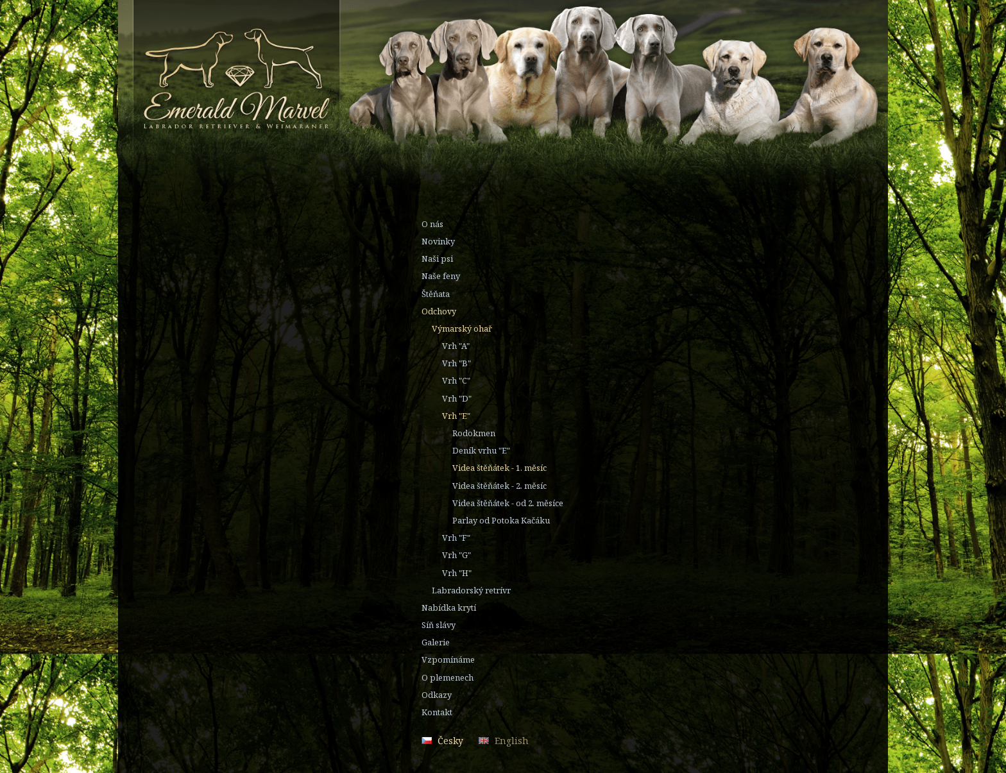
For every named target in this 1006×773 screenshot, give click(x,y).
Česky (450, 741)
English (512, 741)
